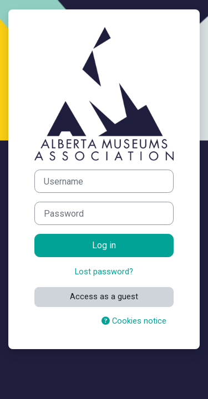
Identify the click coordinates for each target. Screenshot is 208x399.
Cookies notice (134, 321)
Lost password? (104, 272)
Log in (104, 245)
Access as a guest (104, 296)
